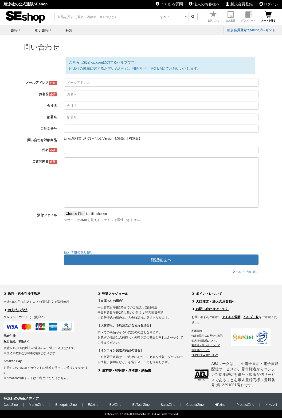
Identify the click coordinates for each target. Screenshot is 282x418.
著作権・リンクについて (206, 345)
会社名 (52, 105)
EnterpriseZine (66, 405)
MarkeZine (36, 405)
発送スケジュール (113, 294)
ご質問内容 (44, 162)
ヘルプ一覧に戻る (245, 272)
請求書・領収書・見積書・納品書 (124, 370)
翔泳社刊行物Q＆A (147, 68)
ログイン (268, 4)
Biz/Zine (115, 405)
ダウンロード (248, 16)
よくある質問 (169, 4)
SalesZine (168, 405)
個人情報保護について (204, 340)
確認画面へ (161, 260)
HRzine (220, 405)
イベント (271, 405)
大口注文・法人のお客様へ (213, 301)
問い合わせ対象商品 (42, 140)
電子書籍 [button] (42, 30)
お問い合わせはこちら (210, 309)
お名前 (48, 94)
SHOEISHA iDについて (205, 355)
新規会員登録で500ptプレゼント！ (252, 30)
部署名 (52, 117)
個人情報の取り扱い (79, 252)
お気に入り (213, 16)
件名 (49, 150)
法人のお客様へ (204, 4)
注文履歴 (230, 16)
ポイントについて (207, 294)
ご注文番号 (48, 128)
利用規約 (197, 330)
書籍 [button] (14, 30)
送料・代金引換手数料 (22, 294)
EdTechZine (141, 405)
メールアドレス (41, 83)
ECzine (93, 405)
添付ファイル (47, 215)
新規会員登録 (239, 4)
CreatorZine (195, 405)
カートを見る (268, 16)
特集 (69, 30)
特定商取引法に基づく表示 (207, 335)
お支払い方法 (15, 310)
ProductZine (245, 405)
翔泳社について (201, 350)
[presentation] (99, 237)
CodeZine (11, 405)
